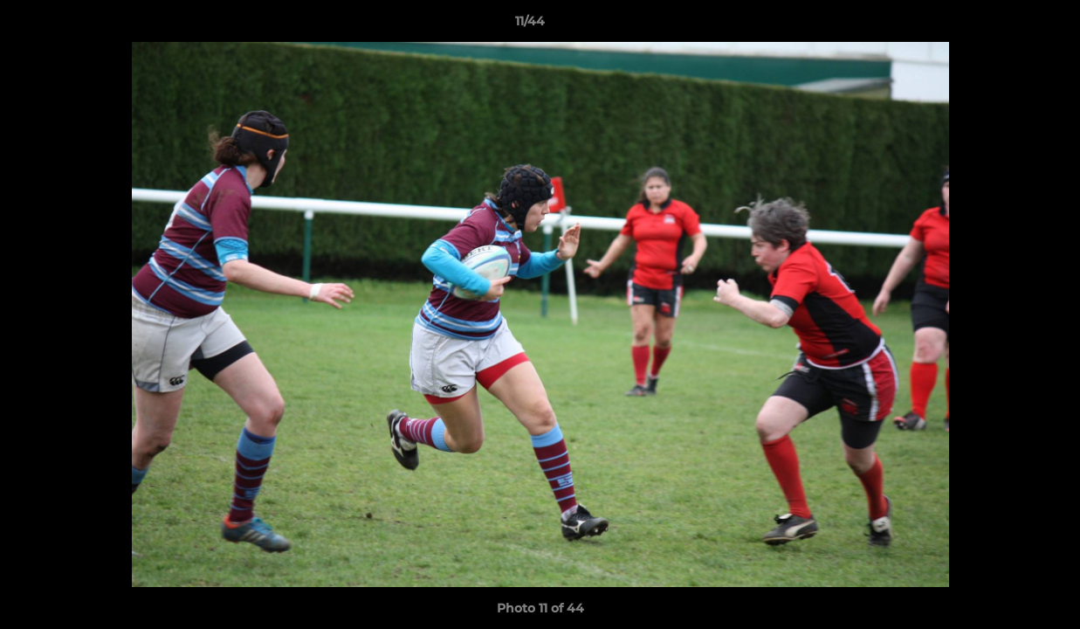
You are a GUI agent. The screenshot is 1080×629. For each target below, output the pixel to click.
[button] (1006, 25)
